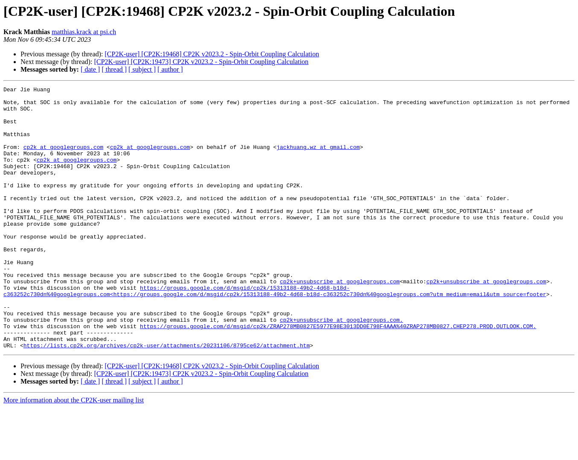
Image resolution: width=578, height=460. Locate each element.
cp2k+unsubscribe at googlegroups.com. (341, 367)
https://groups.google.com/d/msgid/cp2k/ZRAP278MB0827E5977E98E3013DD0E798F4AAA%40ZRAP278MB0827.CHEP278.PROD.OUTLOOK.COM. (338, 374)
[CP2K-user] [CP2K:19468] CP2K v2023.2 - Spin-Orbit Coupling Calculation (212, 54)
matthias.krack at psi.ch (84, 31)
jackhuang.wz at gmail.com (318, 159)
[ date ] (90, 69)
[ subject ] (142, 69)
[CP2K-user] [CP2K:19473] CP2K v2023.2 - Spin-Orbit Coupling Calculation (201, 61)
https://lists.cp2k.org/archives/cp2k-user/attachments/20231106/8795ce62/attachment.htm (166, 398)
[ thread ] (114, 69)
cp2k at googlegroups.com (63, 159)
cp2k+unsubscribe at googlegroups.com (340, 321)
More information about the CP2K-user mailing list (73, 452)
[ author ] (170, 69)
